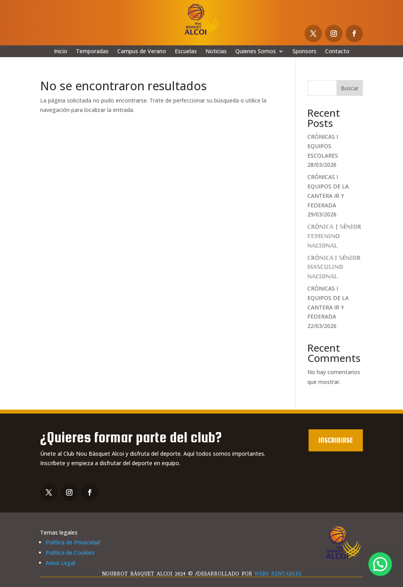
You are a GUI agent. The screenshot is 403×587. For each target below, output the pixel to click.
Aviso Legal (60, 563)
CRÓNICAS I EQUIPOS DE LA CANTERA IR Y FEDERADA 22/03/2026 (328, 307)
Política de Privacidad (73, 542)
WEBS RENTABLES (278, 573)
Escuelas (186, 51)
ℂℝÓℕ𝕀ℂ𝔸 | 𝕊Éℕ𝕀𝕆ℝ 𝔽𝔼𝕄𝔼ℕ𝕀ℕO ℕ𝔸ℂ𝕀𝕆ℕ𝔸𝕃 (334, 236)
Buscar (350, 88)
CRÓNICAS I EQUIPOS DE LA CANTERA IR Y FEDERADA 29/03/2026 (328, 195)
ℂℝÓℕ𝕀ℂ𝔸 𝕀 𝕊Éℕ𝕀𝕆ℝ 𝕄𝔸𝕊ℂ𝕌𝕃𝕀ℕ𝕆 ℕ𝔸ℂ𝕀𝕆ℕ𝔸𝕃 (333, 267)
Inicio (60, 51)
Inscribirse (335, 440)
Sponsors (304, 51)
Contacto (337, 51)
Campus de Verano (141, 51)
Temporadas (92, 51)
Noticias (216, 51)
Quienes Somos (255, 51)
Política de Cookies (70, 552)
